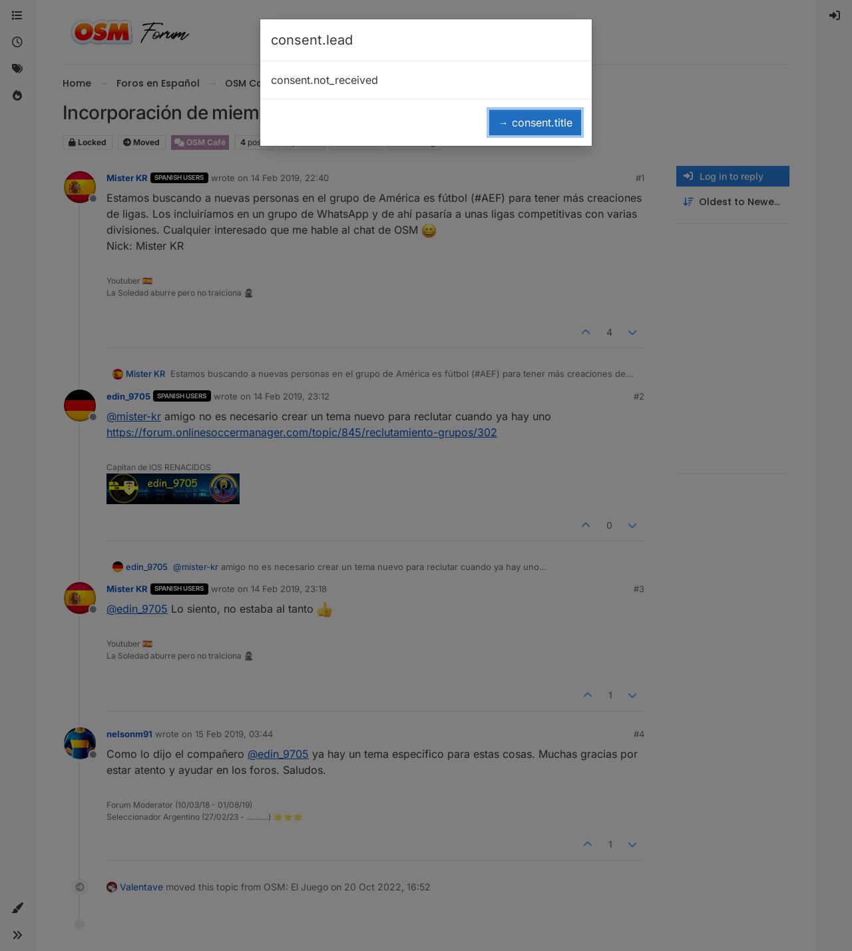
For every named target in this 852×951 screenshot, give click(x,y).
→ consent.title (535, 122)
